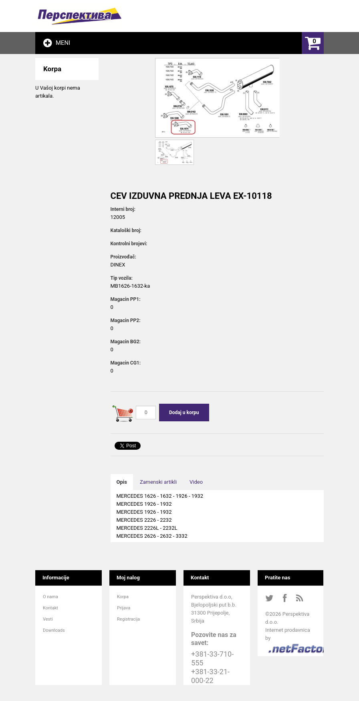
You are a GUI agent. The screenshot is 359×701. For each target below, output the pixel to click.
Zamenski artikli (158, 482)
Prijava (123, 608)
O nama (50, 596)
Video (196, 482)
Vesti (48, 619)
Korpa (123, 596)
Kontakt (50, 608)
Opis (122, 482)
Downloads (54, 630)
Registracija (128, 619)
